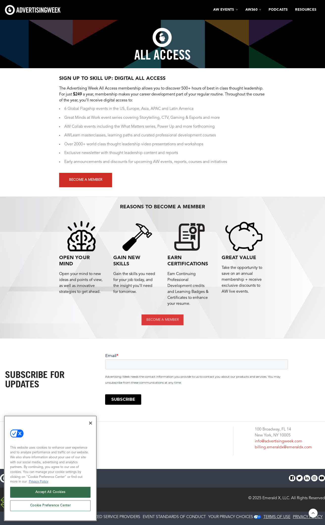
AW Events (223, 9)
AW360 (251, 9)
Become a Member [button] (85, 180)
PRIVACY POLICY (308, 517)
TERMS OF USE (276, 517)
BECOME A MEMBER (162, 319)
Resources (305, 9)
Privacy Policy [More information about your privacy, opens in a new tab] (38, 481)
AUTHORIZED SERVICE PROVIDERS (109, 517)
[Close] (90, 423)
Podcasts (278, 9)
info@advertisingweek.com (278, 441)
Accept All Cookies (50, 492)
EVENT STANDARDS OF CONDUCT (174, 517)
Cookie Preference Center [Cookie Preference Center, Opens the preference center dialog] (50, 505)
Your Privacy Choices (230, 517)
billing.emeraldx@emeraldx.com (283, 447)
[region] (50, 468)
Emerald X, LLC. (276, 498)
